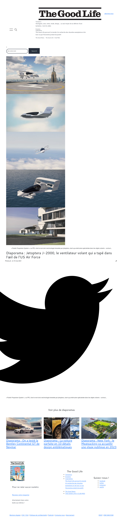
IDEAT (100, 515)
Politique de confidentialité (38, 515)
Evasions (38, 29)
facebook (102, 481)
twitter (102, 483)
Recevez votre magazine (20, 495)
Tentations (61, 24)
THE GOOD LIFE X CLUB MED (75, 493)
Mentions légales (15, 515)
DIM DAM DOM (108, 515)
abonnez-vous (108, 14)
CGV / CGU (25, 515)
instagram (103, 485)
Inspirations (61, 33)
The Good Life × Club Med (53, 37)
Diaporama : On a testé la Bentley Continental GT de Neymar (22, 443)
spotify (102, 487)
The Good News (40, 37)
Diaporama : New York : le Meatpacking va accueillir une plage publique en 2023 (99, 443)
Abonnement (70, 515)
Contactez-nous (60, 515)
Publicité (50, 515)
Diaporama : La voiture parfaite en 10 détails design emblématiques (58, 443)
